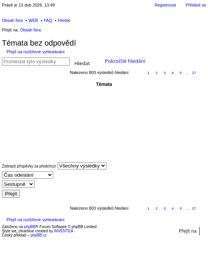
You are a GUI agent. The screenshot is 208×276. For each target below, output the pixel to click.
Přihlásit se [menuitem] (195, 5)
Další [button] (202, 73)
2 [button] (157, 73)
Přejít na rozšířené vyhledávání (36, 51)
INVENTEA (63, 231)
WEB (33, 20)
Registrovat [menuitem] (165, 5)
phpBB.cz (38, 235)
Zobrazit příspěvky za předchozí (54, 165)
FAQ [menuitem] (48, 20)
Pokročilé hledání (125, 61)
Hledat (82, 63)
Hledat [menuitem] (64, 20)
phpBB (30, 227)
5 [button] (181, 73)
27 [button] (194, 73)
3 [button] (165, 73)
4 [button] (173, 73)
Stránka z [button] (136, 73)
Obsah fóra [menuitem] (12, 20)
